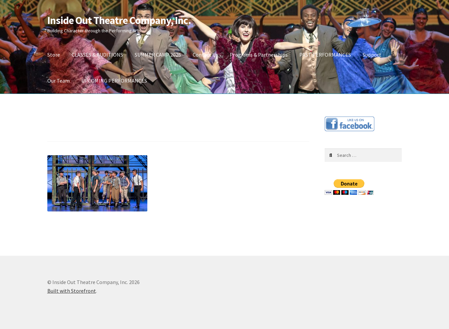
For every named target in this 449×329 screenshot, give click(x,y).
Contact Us (205, 54)
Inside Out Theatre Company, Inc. (119, 20)
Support (372, 54)
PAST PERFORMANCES (325, 54)
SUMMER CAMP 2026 (158, 54)
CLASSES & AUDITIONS (97, 54)
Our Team (58, 80)
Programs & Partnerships (259, 54)
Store (53, 54)
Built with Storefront (71, 290)
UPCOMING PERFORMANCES (114, 80)
